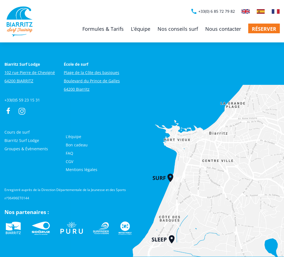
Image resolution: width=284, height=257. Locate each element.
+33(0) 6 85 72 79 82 (213, 11)
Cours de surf (17, 132)
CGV (69, 161)
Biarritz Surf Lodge (21, 140)
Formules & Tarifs (103, 29)
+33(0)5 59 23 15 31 (22, 100)
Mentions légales (81, 169)
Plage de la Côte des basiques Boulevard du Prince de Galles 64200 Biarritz (92, 81)
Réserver (264, 29)
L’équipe (140, 29)
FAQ (69, 153)
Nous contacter (223, 29)
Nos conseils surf (178, 29)
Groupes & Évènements (26, 148)
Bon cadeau (77, 144)
